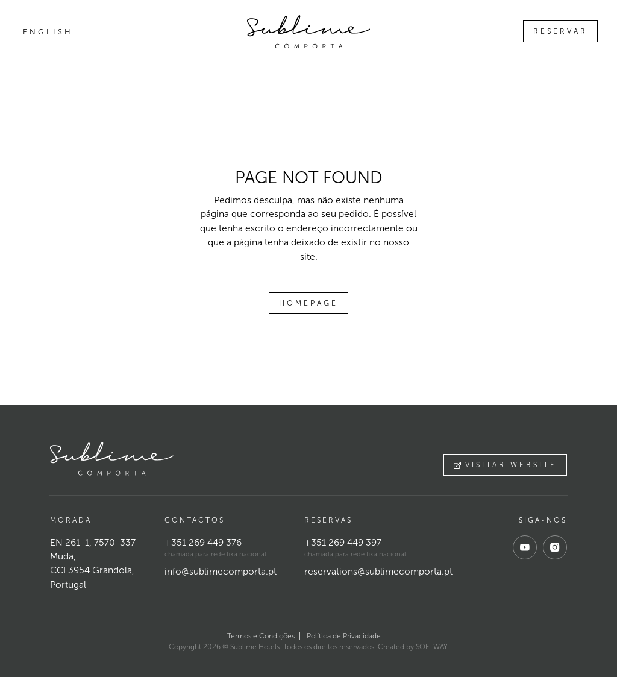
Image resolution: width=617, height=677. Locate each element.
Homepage (308, 303)
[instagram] (555, 547)
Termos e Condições (261, 636)
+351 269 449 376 (203, 542)
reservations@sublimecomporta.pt (378, 571)
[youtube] (525, 547)
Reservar (560, 31)
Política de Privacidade (344, 636)
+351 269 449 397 (342, 542)
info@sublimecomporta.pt (220, 571)
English (48, 31)
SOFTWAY (431, 647)
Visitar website (505, 465)
